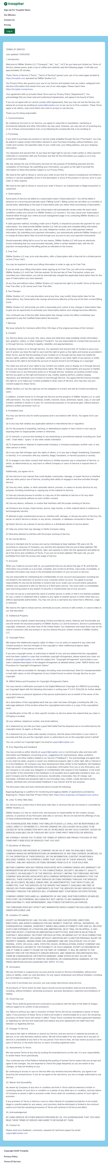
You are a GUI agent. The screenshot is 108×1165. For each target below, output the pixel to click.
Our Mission (10, 15)
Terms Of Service (12, 1161)
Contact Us (9, 20)
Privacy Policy (11, 1156)
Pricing (7, 25)
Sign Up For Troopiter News (17, 10)
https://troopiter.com (16, 78)
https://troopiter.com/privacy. (19, 89)
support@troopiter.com (48, 105)
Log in (10, 31)
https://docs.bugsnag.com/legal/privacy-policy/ (76, 795)
